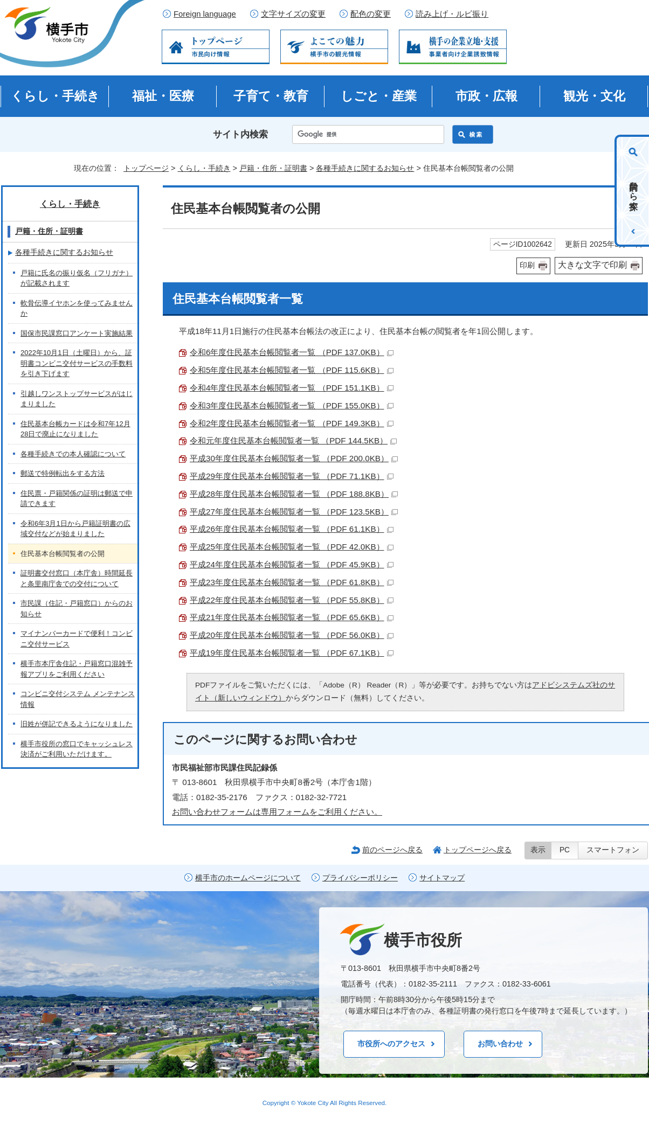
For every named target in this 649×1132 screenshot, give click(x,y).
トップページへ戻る (478, 849)
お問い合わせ (500, 1043)
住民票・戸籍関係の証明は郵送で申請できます (76, 498)
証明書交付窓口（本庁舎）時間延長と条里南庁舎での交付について (76, 578)
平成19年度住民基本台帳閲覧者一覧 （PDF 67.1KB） (291, 652)
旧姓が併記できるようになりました (76, 724)
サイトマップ (442, 878)
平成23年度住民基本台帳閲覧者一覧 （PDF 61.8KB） (291, 582)
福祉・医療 (163, 96)
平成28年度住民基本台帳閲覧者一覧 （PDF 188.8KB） (294, 493)
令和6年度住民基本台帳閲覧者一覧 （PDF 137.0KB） (291, 352)
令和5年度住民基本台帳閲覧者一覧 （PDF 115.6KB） (291, 369)
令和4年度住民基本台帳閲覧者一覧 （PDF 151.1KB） (291, 387)
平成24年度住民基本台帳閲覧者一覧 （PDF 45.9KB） (291, 564)
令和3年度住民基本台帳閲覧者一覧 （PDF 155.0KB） (291, 405)
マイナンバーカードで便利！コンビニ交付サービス (76, 638)
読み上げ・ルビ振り (452, 14)
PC (565, 850)
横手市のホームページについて (248, 878)
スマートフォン (612, 850)
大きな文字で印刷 (592, 264)
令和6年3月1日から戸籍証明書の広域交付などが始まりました (75, 528)
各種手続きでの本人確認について (73, 454)
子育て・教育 (270, 96)
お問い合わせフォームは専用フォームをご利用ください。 (277, 811)
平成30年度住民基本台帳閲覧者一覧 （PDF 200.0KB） (294, 458)
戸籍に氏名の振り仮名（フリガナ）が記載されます (76, 278)
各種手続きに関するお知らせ (365, 168)
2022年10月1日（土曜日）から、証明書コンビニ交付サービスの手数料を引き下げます (76, 363)
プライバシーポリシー (360, 878)
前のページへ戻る (392, 849)
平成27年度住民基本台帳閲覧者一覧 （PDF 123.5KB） (294, 511)
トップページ (146, 168)
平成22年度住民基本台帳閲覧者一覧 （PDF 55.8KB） (291, 600)
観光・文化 (594, 96)
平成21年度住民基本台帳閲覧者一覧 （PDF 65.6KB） (291, 617)
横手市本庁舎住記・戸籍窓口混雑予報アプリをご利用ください (76, 668)
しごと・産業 (379, 96)
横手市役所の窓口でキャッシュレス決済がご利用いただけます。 (76, 749)
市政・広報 (486, 96)
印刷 (527, 265)
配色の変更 (370, 14)
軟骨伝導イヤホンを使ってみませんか (76, 308)
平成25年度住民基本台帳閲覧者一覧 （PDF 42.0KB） (291, 546)
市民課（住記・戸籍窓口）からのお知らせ (76, 608)
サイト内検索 (240, 134)
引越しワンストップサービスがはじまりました (76, 399)
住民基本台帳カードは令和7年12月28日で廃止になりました (75, 429)
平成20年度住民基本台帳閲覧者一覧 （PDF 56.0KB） (291, 635)
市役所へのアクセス (391, 1043)
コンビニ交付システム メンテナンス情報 (77, 699)
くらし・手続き (55, 96)
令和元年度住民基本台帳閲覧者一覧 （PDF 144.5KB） (293, 440)
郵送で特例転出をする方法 (62, 473)
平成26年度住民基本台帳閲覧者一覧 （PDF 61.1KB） (291, 528)
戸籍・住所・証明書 (273, 168)
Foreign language (205, 14)
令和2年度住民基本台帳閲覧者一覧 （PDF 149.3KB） (291, 423)
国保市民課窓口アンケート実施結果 (76, 333)
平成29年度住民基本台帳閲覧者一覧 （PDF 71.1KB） (291, 476)
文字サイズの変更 (293, 14)
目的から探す (633, 190)
